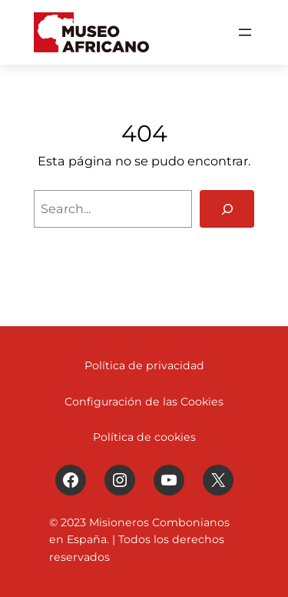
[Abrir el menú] (245, 32)
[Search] (227, 209)
